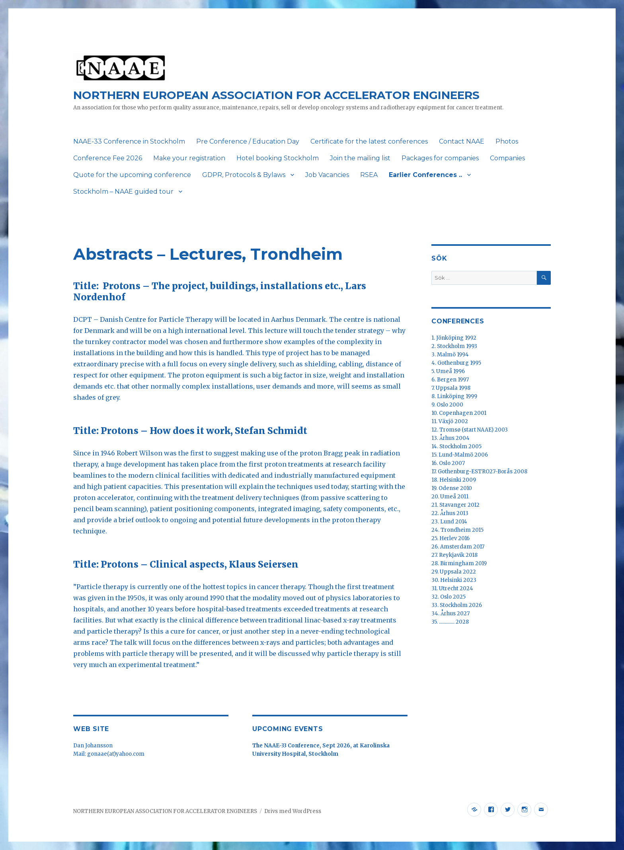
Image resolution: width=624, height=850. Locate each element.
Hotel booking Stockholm (277, 158)
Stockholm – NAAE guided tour (123, 191)
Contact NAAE (461, 141)
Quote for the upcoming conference (132, 175)
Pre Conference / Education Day (247, 141)
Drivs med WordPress (292, 811)
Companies (507, 158)
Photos (506, 141)
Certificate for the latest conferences (369, 141)
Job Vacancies (327, 175)
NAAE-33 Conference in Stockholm (129, 141)
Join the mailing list (360, 158)
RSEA (369, 175)
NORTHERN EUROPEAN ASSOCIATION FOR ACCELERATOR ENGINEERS (276, 95)
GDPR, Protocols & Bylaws (243, 175)
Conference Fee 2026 (107, 158)
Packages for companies (440, 158)
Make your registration (189, 158)
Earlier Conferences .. (425, 175)
